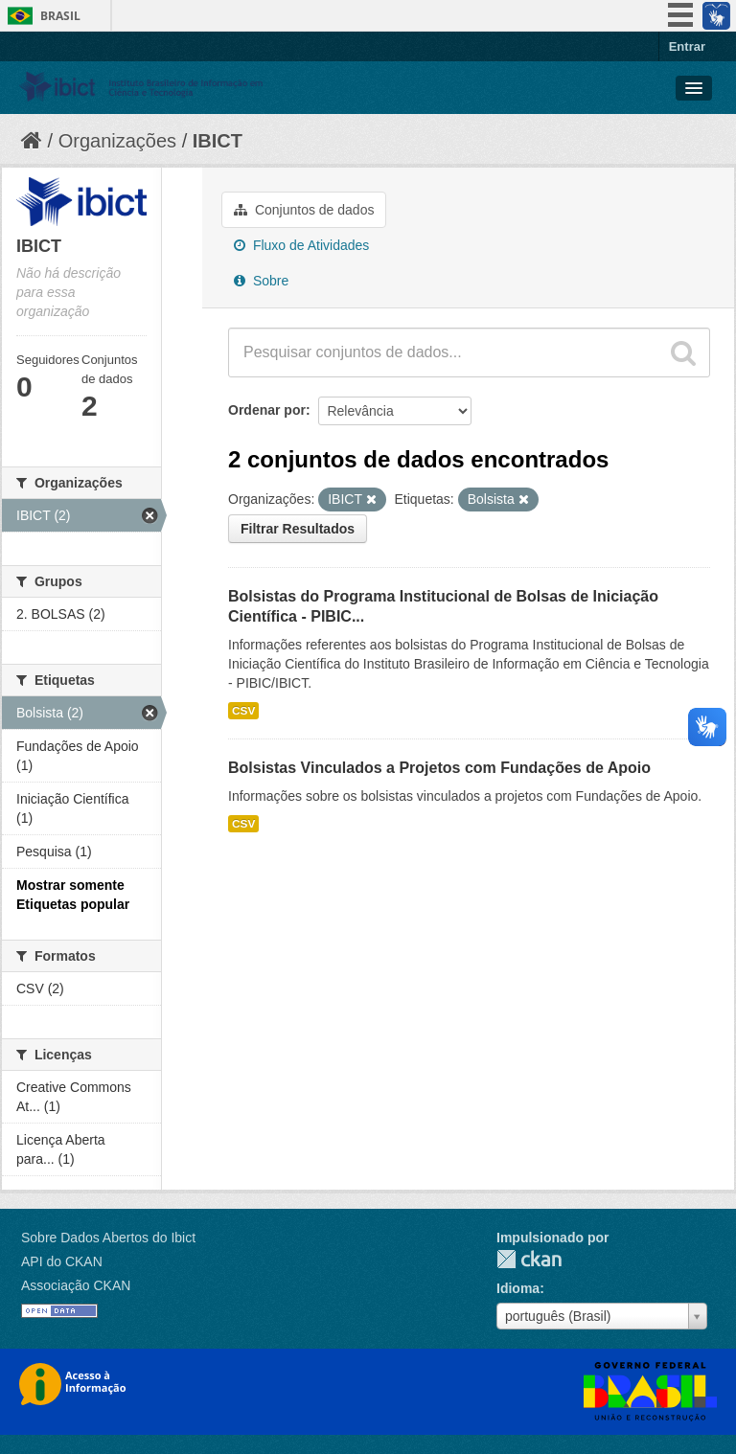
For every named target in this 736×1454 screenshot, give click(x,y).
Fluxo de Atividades (301, 245)
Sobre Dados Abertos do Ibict (108, 1237)
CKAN (529, 1259)
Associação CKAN (75, 1285)
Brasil (60, 16)
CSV (243, 710)
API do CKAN (62, 1261)
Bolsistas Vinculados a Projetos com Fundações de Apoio (439, 768)
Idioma (518, 1288)
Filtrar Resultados (298, 528)
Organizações (117, 140)
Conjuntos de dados (304, 209)
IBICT (217, 140)
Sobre (261, 280)
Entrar (687, 46)
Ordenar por (267, 410)
